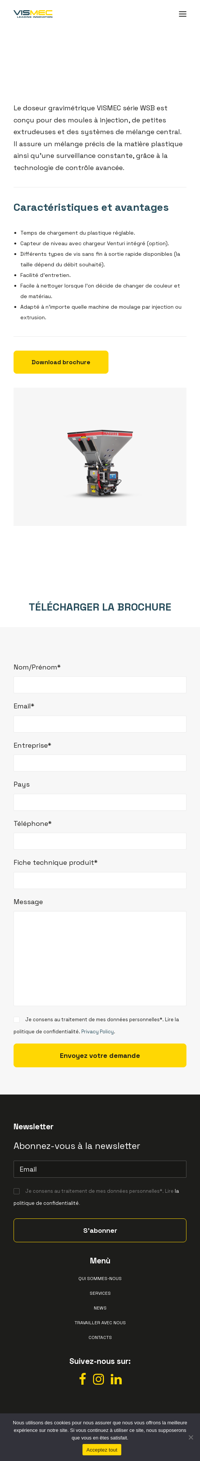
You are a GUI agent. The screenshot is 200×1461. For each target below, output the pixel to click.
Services (100, 1293)
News (100, 1308)
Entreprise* (32, 745)
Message (28, 901)
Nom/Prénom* (37, 667)
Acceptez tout (101, 1450)
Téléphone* (33, 823)
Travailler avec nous (100, 1323)
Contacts (100, 1337)
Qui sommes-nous (100, 1278)
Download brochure (61, 362)
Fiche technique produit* (56, 862)
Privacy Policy (97, 1031)
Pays (22, 784)
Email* (24, 706)
